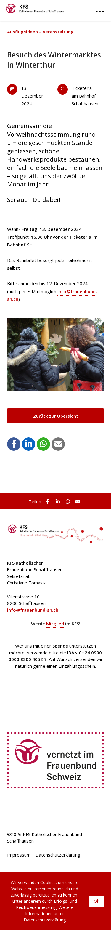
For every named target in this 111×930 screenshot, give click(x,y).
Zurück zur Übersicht (55, 416)
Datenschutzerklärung (58, 855)
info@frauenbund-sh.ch (32, 610)
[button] (14, 443)
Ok (96, 901)
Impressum (18, 855)
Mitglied (55, 624)
